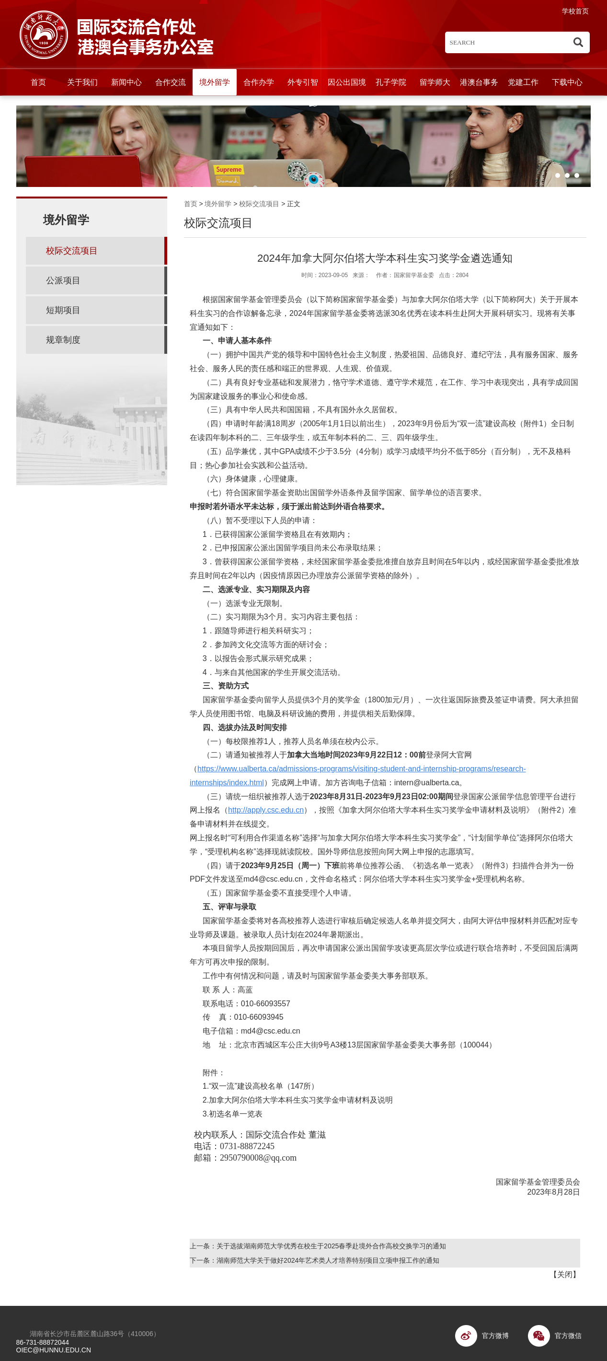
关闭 (565, 1274)
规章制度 (63, 340)
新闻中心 (126, 82)
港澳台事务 (479, 82)
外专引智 (302, 82)
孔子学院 (391, 82)
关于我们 (82, 82)
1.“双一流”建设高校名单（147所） (261, 1086)
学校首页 (575, 11)
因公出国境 (347, 82)
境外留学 (214, 82)
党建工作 (523, 82)
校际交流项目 (259, 204)
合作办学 (258, 82)
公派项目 (63, 280)
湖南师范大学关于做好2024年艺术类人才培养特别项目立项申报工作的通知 (328, 1260)
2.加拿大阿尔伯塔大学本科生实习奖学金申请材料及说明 (296, 1100)
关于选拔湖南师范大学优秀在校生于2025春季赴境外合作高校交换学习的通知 (331, 1246)
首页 (38, 82)
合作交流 (170, 82)
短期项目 (63, 310)
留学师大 (435, 82)
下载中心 (567, 82)
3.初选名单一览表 (233, 1114)
